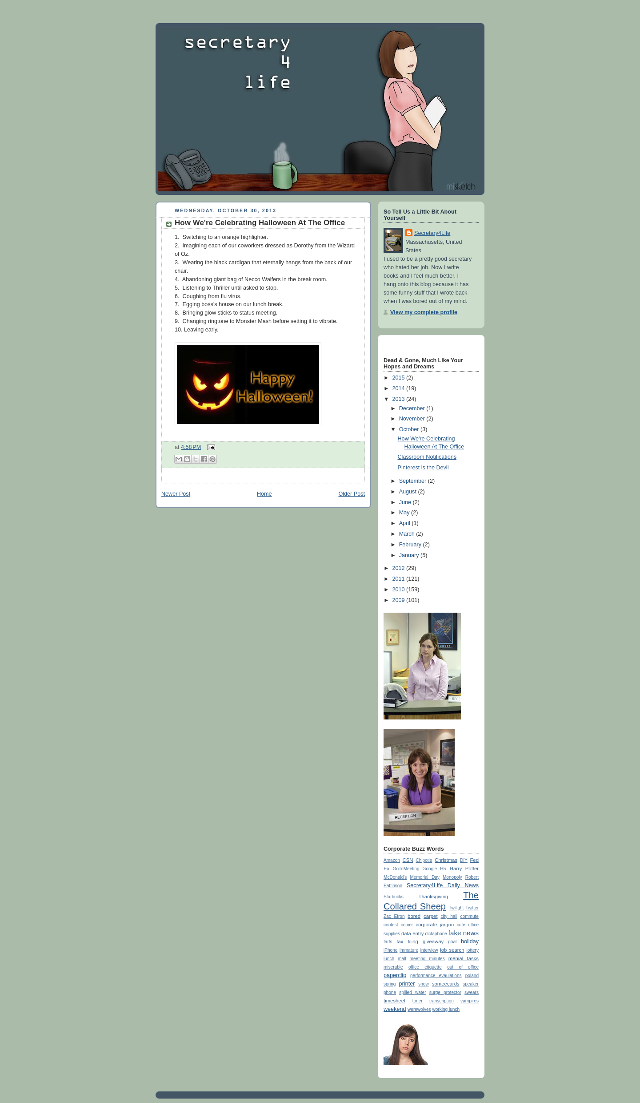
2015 (399, 378)
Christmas (446, 860)
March (407, 534)
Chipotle (424, 860)
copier (407, 924)
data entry (412, 933)
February (411, 544)
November (413, 419)
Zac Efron (394, 916)
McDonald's (395, 877)
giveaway (433, 941)
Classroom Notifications (427, 457)
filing (413, 941)
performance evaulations (436, 975)
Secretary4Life (432, 233)
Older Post (351, 494)
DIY (464, 860)
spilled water (412, 992)
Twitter (472, 907)
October (409, 429)
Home (264, 494)
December (413, 408)
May (405, 512)
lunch (389, 958)
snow (423, 984)
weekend (395, 1009)
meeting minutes (427, 958)
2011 (399, 579)
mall (402, 958)
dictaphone (436, 933)
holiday (470, 941)
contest (391, 924)
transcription (441, 1000)
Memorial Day (424, 877)
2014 (399, 388)
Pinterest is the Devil (423, 468)
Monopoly (452, 877)
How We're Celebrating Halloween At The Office (260, 222)
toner (417, 1000)
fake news (463, 933)
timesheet (394, 1000)
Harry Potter (464, 868)
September (413, 481)
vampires (469, 1000)
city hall (448, 916)
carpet (430, 916)
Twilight (456, 907)
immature (409, 950)
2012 (399, 568)
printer (407, 984)
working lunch (446, 1009)
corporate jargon (435, 924)
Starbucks (394, 896)
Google (430, 868)
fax (399, 941)
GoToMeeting (406, 868)
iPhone (390, 950)
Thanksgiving (433, 896)
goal (452, 941)
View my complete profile (423, 312)
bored (414, 916)
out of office (463, 967)
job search (452, 950)
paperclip (395, 975)
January (409, 555)
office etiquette (425, 967)
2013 (399, 399)
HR (443, 868)
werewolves (419, 1009)
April (405, 523)
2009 (399, 600)
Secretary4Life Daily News (443, 885)
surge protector (445, 992)
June (406, 502)
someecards (446, 983)
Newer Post (175, 494)
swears (471, 992)
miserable (393, 967)
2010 (399, 589)
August (408, 492)
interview (429, 950)
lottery (473, 950)
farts (388, 941)
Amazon (392, 860)
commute (469, 916)
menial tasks (463, 958)
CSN (408, 860)
